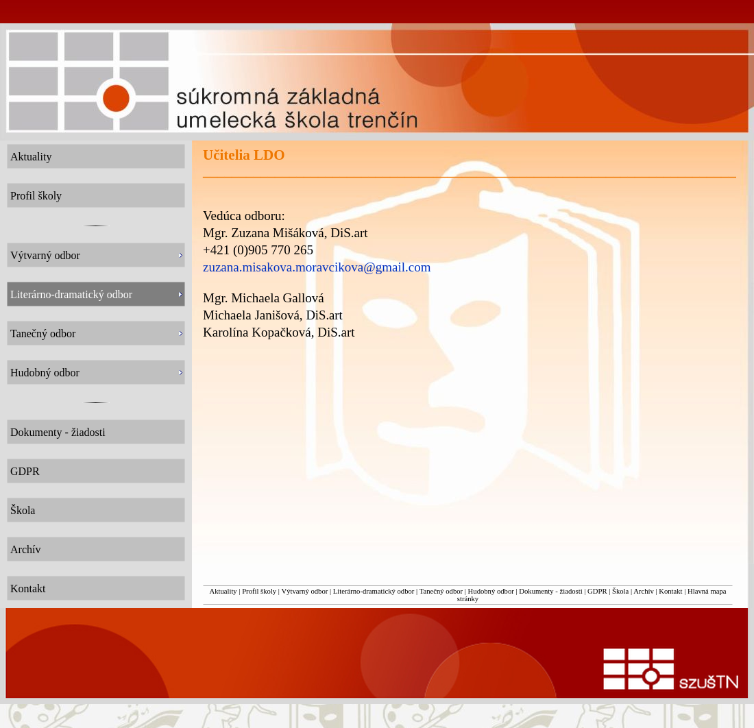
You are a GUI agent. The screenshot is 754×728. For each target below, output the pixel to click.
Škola (620, 591)
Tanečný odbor (441, 591)
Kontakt (670, 591)
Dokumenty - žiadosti (550, 591)
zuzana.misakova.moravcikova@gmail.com (316, 267)
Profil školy (259, 591)
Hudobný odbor (491, 591)
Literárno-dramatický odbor (374, 591)
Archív (643, 591)
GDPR (597, 591)
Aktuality (222, 591)
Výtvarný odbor (304, 591)
